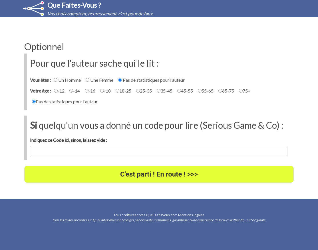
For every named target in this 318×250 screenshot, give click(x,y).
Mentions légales (191, 215)
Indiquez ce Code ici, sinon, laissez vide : (68, 140)
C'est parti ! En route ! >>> (159, 174)
